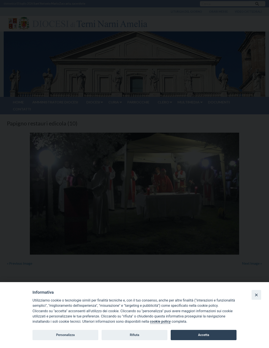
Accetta (203, 335)
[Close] (256, 295)
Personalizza (65, 335)
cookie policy (160, 321)
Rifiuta (134, 335)
